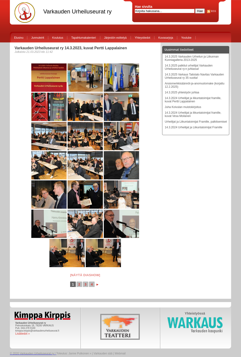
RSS (211, 11)
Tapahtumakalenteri (83, 37)
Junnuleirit (37, 37)
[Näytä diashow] (85, 275)
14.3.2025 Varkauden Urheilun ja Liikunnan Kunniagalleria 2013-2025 (192, 58)
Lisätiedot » (22, 333)
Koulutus (57, 37)
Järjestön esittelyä (115, 37)
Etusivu (18, 37)
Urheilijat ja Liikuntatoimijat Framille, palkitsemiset (196, 121)
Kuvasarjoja (165, 37)
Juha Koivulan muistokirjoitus (183, 107)
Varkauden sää (103, 353)
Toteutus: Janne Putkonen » (73, 353)
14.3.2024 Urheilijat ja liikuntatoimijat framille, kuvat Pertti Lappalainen (193, 99)
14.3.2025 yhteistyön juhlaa (182, 92)
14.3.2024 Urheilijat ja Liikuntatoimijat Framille (193, 127)
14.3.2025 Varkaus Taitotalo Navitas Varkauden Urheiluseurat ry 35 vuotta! (194, 76)
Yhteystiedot (142, 37)
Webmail (120, 353)
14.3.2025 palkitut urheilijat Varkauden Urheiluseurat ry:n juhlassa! (189, 67)
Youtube (186, 37)
